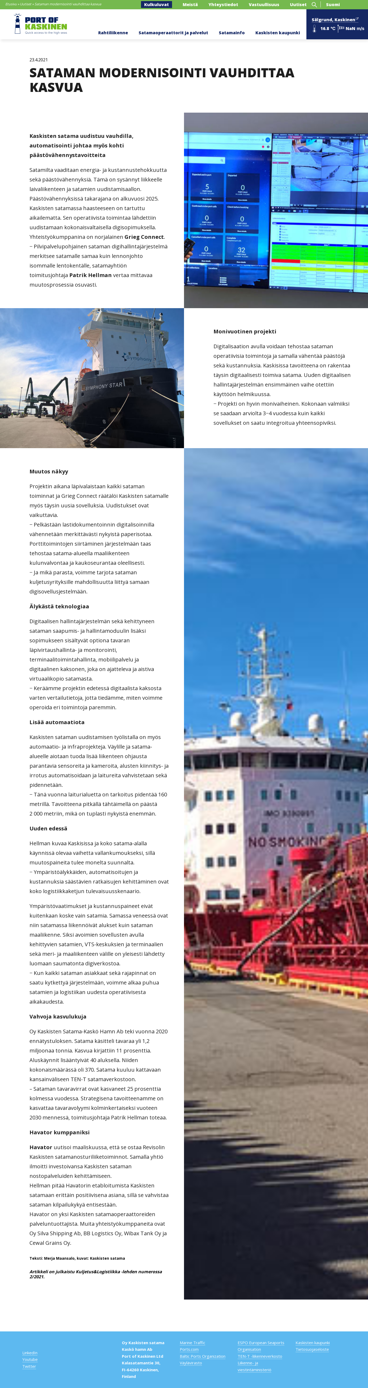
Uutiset (25, 4)
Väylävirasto (191, 1362)
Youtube (30, 1359)
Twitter (29, 1366)
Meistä (190, 4)
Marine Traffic (192, 1342)
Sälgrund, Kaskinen (335, 19)
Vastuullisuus (264, 4)
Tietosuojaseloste (312, 1349)
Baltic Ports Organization (202, 1356)
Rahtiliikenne (113, 33)
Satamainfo (232, 33)
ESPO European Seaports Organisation (261, 1346)
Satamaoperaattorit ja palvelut (173, 33)
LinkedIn (29, 1352)
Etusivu (11, 4)
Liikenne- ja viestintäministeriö (254, 1366)
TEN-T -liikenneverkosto (260, 1356)
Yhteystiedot (223, 4)
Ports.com (189, 1349)
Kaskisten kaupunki (277, 33)
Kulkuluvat (156, 4)
